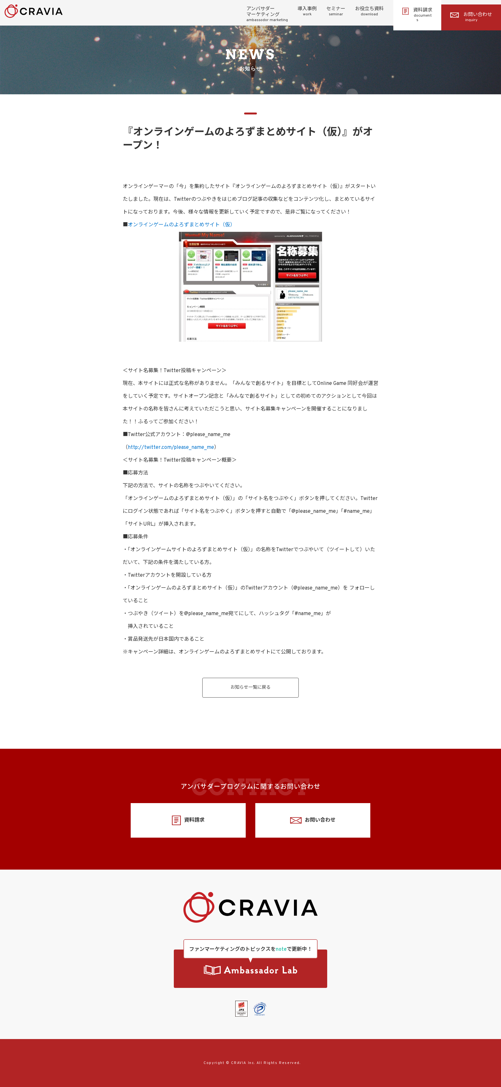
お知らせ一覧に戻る (250, 687)
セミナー (335, 11)
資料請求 (417, 15)
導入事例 (307, 11)
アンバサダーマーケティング (267, 14)
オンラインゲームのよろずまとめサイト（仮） (181, 225)
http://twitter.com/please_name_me (171, 447)
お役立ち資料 (369, 11)
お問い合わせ (471, 17)
